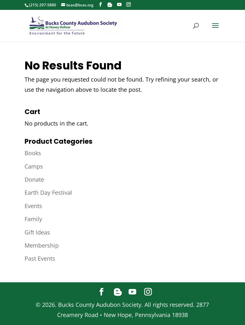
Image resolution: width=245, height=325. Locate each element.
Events (33, 206)
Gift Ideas (37, 232)
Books (33, 153)
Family (33, 219)
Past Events (40, 258)
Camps (34, 166)
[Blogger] (110, 5)
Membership (42, 245)
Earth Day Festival (48, 192)
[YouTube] (119, 4)
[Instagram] (128, 4)
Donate (34, 179)
